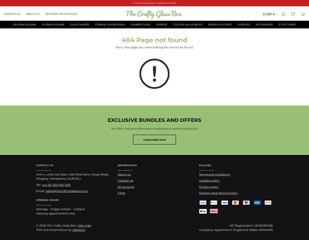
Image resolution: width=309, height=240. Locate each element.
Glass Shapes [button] (79, 24)
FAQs (121, 193)
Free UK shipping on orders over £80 (154, 3)
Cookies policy (209, 180)
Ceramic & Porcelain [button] (110, 24)
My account (126, 187)
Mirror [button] (161, 24)
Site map (84, 225)
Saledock (78, 230)
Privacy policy (209, 187)
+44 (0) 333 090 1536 (56, 185)
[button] (283, 14)
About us (33, 13)
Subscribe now (154, 139)
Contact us (12, 13)
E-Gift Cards (287, 24)
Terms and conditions (214, 174)
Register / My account (61, 13)
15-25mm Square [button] (53, 24)
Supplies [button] (244, 24)
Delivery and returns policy (218, 193)
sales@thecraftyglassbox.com (67, 191)
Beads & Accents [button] (220, 24)
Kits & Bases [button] (264, 24)
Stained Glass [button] (141, 24)
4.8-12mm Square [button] (24, 24)
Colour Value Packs (187, 24)
